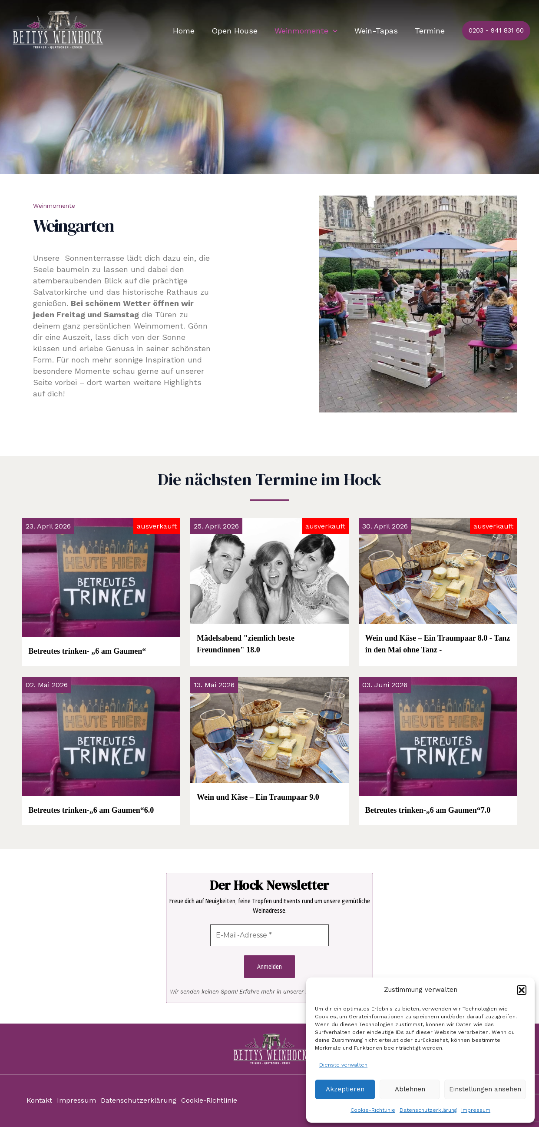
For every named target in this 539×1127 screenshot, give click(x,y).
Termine (431, 30)
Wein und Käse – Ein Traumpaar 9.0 (258, 797)
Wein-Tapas (378, 30)
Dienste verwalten (343, 1065)
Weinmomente (309, 30)
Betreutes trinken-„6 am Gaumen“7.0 (428, 810)
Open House (239, 30)
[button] (521, 990)
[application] (336, 30)
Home (190, 30)
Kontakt (39, 1101)
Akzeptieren (345, 1089)
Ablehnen (410, 1089)
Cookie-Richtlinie (373, 1110)
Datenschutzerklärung (428, 1110)
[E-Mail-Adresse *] (269, 935)
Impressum (475, 1110)
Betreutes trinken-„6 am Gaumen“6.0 (91, 810)
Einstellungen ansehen (485, 1089)
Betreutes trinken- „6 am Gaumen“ (87, 651)
